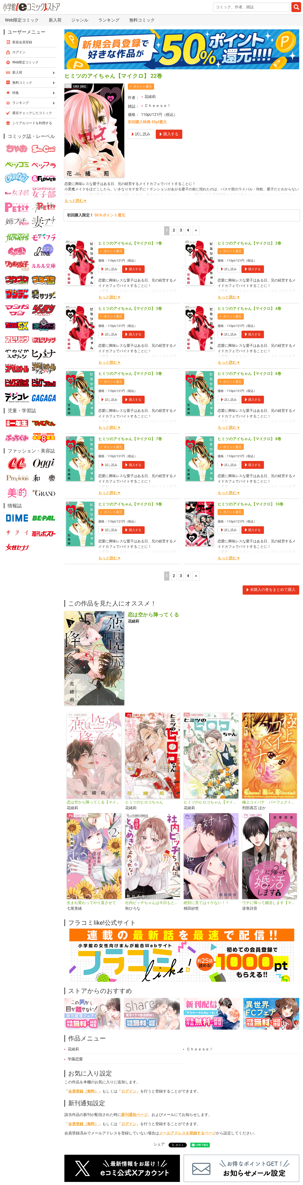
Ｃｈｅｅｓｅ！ (157, 106)
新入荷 (55, 20)
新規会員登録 (22, 42)
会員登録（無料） (83, 1091)
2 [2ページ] (174, 230)
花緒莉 (150, 97)
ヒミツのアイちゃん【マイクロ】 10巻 (250, 504)
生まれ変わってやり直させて (91, 903)
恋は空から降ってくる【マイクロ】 (94, 802)
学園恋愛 (75, 1059)
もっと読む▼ (75, 201)
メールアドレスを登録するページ (187, 1133)
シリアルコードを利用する (32, 123)
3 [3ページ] (181, 230)
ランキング (109, 20)
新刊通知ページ (134, 1115)
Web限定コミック (22, 20)
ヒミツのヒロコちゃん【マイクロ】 (211, 802)
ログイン (128, 1091)
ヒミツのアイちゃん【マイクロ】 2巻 (249, 243)
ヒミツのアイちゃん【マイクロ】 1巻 (130, 243)
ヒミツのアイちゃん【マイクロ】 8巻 (249, 439)
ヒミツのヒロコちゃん (144, 802)
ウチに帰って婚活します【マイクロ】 (269, 903)
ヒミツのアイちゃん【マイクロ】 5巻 (130, 374)
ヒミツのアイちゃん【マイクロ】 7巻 (130, 439)
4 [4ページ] (188, 230)
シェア (159, 1144)
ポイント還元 (142, 86)
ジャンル (79, 20)
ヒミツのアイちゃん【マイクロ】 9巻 (130, 504)
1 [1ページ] (167, 230)
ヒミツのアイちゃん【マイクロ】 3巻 (130, 309)
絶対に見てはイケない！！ (206, 903)
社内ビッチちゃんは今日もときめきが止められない (152, 903)
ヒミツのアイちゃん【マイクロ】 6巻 (249, 374)
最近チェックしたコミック (32, 113)
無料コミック (142, 20)
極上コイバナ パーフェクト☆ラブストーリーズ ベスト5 (269, 802)
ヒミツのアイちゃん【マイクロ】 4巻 (249, 309)
